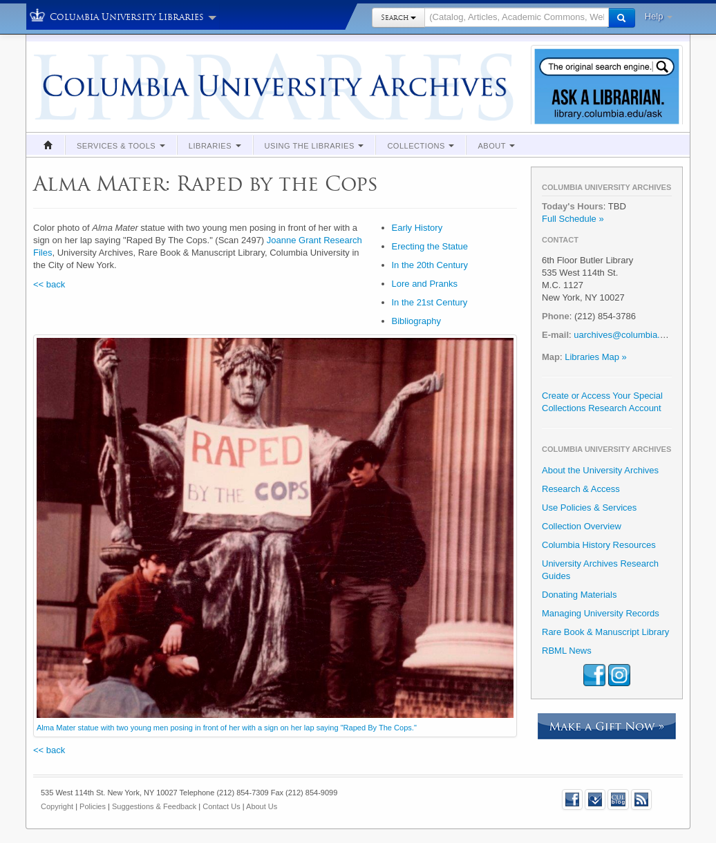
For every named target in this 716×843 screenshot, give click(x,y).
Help (658, 16)
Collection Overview (581, 526)
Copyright (57, 806)
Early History (417, 227)
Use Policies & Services (589, 507)
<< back (49, 284)
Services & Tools (121, 146)
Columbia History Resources (599, 545)
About (496, 146)
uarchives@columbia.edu (624, 335)
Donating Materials (579, 594)
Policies (92, 806)
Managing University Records (600, 613)
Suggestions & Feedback (154, 806)
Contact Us (221, 806)
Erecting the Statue (430, 246)
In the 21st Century (430, 302)
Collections (420, 146)
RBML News (567, 650)
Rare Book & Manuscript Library (605, 632)
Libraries (215, 146)
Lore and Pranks (425, 283)
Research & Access (581, 489)
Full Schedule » (573, 219)
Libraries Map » (596, 357)
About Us (261, 806)
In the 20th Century (430, 265)
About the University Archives (600, 470)
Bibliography (417, 321)
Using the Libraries (314, 146)
